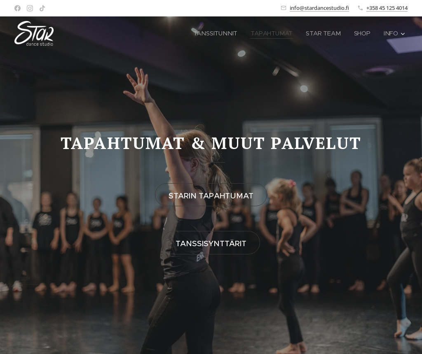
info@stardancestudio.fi (319, 8)
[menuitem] (217, 33)
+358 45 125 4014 (387, 8)
